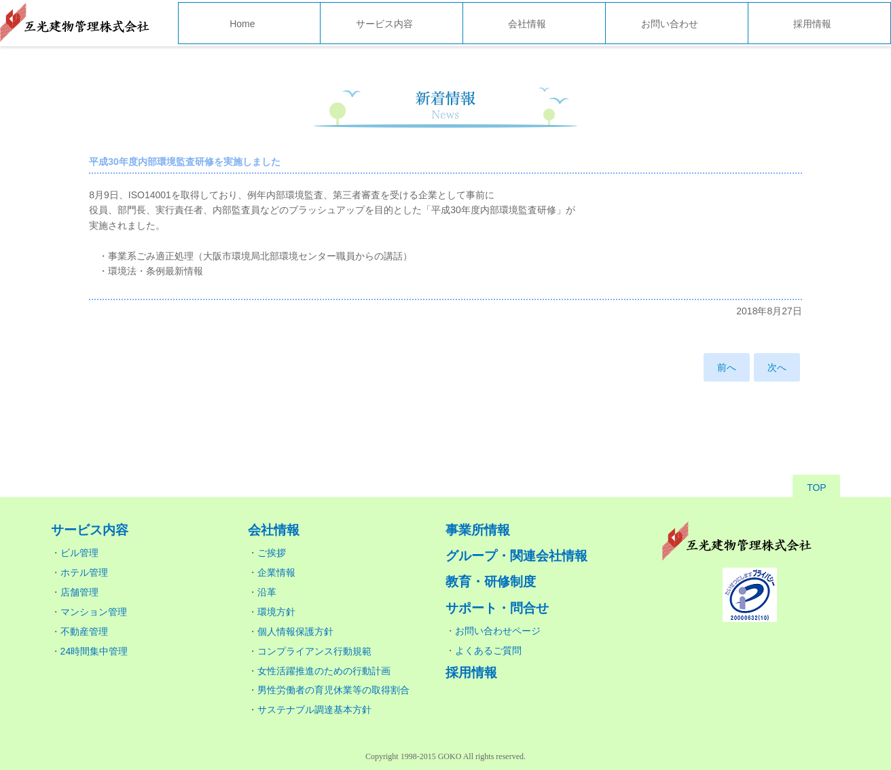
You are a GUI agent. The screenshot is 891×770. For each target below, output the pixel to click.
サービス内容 (384, 23)
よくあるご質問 (488, 650)
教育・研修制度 (491, 581)
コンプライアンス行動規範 (314, 651)
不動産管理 (84, 631)
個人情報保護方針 (295, 631)
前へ (726, 367)
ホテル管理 (84, 572)
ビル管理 (79, 552)
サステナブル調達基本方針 (314, 709)
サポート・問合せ (497, 608)
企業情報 (276, 572)
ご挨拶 (271, 552)
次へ (776, 367)
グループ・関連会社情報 (516, 556)
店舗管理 (79, 592)
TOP (816, 487)
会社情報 (527, 23)
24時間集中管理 (94, 651)
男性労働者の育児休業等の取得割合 (333, 689)
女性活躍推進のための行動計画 (323, 670)
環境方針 (276, 611)
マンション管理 (93, 611)
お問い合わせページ (498, 630)
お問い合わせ (669, 23)
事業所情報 (478, 530)
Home (242, 23)
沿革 (266, 592)
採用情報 (812, 23)
